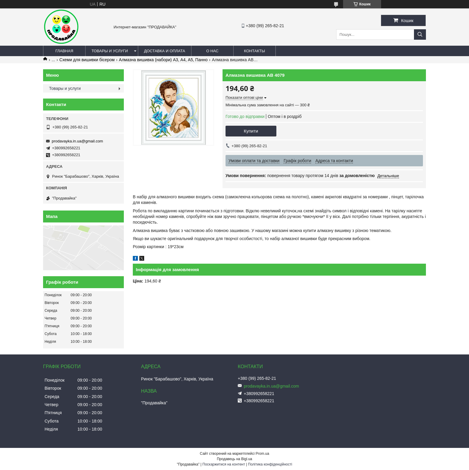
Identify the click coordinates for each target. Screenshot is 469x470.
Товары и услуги (110, 51)
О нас (212, 51)
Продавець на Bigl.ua (234, 459)
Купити (251, 130)
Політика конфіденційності (270, 464)
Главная (64, 51)
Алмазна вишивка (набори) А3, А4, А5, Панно (163, 59)
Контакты (254, 51)
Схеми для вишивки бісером (87, 59)
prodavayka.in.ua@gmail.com (77, 141)
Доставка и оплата (164, 51)
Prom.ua (262, 453)
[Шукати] (420, 34)
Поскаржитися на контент (223, 464)
